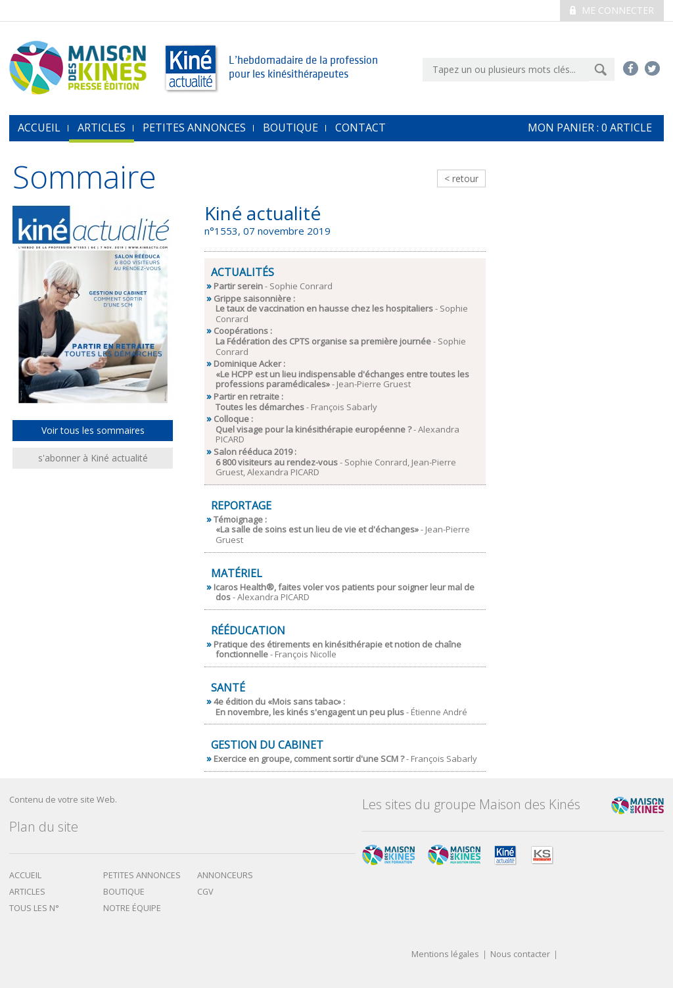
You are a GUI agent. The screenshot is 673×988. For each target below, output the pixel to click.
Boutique (290, 127)
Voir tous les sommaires (93, 430)
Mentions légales (445, 955)
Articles (102, 127)
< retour (461, 178)
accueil (39, 127)
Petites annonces (194, 127)
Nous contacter (520, 955)
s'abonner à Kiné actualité (93, 458)
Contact (360, 127)
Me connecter (612, 10)
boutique (124, 891)
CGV (205, 891)
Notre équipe (132, 908)
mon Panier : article (590, 127)
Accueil (25, 875)
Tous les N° (34, 908)
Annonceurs (225, 875)
